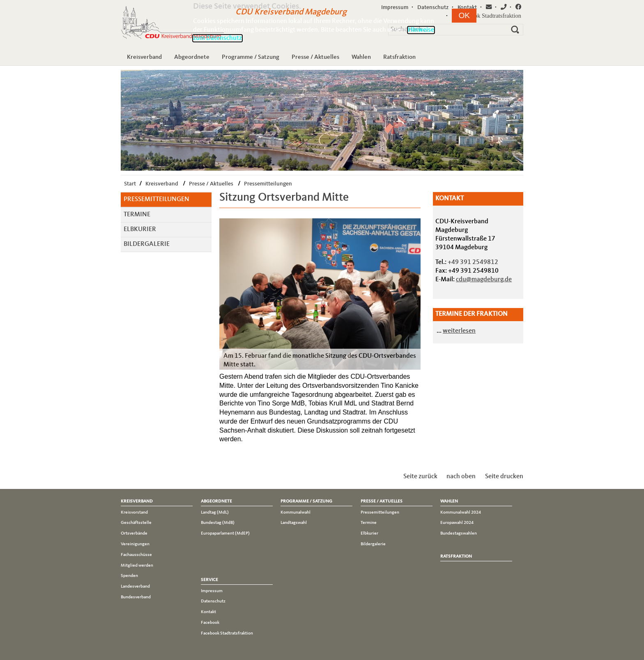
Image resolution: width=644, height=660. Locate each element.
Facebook (210, 622)
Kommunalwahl (295, 512)
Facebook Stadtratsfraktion (227, 633)
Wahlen (361, 57)
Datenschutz (213, 601)
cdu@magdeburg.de (484, 279)
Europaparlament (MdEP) (225, 533)
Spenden (129, 575)
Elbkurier (140, 229)
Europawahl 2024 (457, 522)
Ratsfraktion (399, 57)
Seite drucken (504, 476)
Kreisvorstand (134, 512)
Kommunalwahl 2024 (460, 512)
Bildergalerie (147, 244)
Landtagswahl (294, 522)
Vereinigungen (135, 544)
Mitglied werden (137, 565)
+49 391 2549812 (473, 262)
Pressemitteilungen (268, 184)
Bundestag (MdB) (218, 522)
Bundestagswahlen (458, 533)
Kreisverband (144, 57)
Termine (137, 214)
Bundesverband (136, 597)
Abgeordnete (191, 57)
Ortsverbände (134, 533)
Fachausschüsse (136, 554)
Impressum (212, 590)
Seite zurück (420, 476)
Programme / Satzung (250, 57)
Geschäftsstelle (136, 522)
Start (130, 184)
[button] (464, 16)
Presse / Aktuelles (315, 57)
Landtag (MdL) (215, 512)
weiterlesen (459, 331)
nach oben (461, 476)
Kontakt (208, 611)
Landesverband (135, 586)
